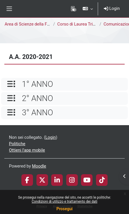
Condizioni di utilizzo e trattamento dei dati (64, 201)
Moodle (39, 166)
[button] (88, 8)
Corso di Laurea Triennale (81, 24)
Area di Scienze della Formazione (36, 24)
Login (112, 8)
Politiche (17, 143)
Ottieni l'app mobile (27, 150)
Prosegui (64, 208)
